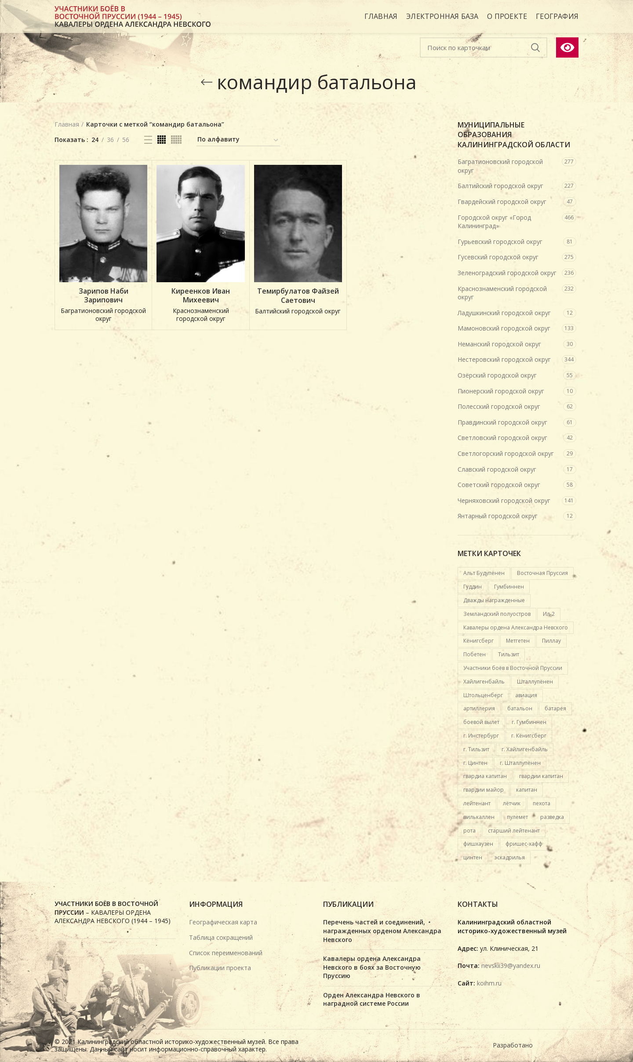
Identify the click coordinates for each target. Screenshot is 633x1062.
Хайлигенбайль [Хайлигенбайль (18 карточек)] (484, 681)
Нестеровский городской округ (504, 359)
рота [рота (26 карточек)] (469, 830)
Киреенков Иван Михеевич (200, 296)
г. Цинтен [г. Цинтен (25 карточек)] (475, 763)
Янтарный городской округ (498, 516)
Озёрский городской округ (497, 375)
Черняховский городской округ (504, 500)
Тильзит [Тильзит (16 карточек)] (508, 654)
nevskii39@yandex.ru (510, 965)
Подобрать (535, 47)
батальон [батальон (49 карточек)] (519, 708)
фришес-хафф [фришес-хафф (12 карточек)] (524, 843)
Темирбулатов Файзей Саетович (298, 296)
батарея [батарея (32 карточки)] (555, 708)
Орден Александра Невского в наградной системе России (371, 999)
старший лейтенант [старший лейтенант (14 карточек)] (514, 830)
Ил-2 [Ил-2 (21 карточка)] (549, 614)
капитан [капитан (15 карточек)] (526, 789)
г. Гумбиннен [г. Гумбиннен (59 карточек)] (529, 722)
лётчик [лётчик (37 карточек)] (511, 803)
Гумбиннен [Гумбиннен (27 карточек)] (509, 586)
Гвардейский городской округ (502, 201)
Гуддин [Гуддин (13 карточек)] (472, 586)
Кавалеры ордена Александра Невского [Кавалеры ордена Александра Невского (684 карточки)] (515, 627)
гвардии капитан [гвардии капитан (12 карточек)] (541, 776)
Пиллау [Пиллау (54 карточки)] (551, 640)
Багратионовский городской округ (500, 166)
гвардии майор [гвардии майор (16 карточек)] (483, 789)
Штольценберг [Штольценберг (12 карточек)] (483, 695)
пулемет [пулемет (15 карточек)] (517, 817)
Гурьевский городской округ (500, 241)
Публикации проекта (220, 968)
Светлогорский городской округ (506, 453)
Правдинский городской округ (502, 422)
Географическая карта (223, 922)
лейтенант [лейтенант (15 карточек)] (477, 803)
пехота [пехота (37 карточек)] (541, 803)
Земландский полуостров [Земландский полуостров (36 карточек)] (497, 614)
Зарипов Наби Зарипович (103, 296)
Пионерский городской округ (501, 391)
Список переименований (225, 953)
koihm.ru (489, 983)
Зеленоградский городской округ (507, 273)
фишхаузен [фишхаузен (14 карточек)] (478, 843)
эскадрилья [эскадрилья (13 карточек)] (510, 857)
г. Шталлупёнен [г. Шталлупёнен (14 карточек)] (520, 763)
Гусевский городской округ (498, 257)
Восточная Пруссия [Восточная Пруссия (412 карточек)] (542, 573)
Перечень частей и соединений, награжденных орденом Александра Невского (382, 930)
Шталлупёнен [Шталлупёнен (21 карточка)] (535, 681)
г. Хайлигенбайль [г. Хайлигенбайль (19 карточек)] (525, 749)
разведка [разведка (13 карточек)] (552, 817)
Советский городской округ (499, 484)
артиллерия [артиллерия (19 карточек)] (479, 708)
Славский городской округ (497, 469)
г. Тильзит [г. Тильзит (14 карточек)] (476, 749)
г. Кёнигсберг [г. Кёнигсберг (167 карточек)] (528, 735)
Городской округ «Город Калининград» (494, 221)
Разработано (514, 1045)
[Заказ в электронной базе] (238, 140)
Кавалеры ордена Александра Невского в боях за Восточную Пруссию (372, 967)
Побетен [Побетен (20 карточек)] (474, 654)
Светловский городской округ (502, 437)
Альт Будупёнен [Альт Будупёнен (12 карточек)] (484, 573)
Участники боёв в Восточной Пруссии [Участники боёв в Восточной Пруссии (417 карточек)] (512, 668)
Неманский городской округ (499, 344)
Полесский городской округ (499, 406)
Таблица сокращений (221, 937)
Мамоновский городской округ (504, 328)
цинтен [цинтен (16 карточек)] (472, 857)
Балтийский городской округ (500, 186)
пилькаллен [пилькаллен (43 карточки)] (479, 817)
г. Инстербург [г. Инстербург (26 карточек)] (481, 735)
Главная (67, 124)
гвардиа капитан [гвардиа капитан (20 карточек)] (485, 776)
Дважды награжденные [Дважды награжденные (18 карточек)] (494, 600)
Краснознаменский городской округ (502, 293)
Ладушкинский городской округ (504, 313)
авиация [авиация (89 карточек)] (526, 695)
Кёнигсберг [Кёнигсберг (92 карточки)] (478, 640)
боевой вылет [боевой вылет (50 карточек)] (481, 722)
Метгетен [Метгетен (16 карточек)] (518, 640)
